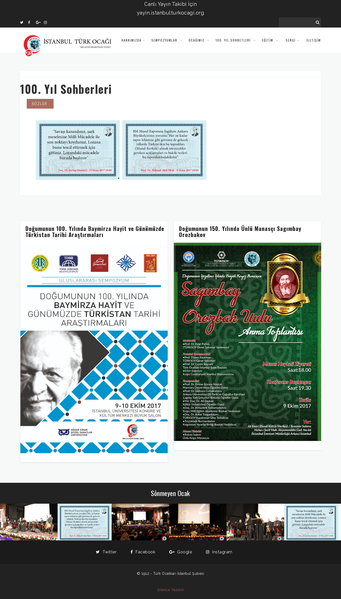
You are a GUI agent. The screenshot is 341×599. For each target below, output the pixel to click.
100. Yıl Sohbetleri (234, 40)
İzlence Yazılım (170, 590)
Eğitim (268, 40)
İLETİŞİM (314, 40)
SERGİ (291, 40)
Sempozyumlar (165, 40)
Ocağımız (197, 40)
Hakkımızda (131, 40)
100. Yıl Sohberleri (66, 89)
